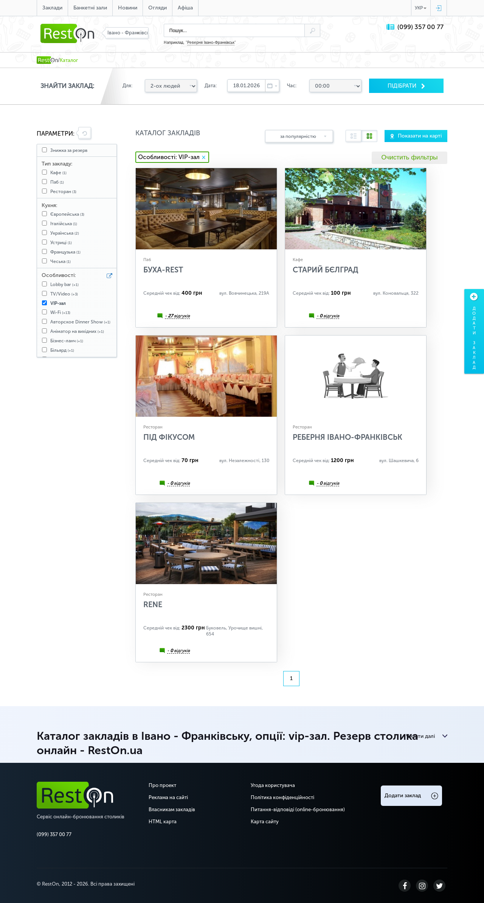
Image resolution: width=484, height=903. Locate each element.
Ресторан (63, 191)
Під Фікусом (169, 437)
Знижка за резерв (68, 150)
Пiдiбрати (403, 85)
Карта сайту (265, 821)
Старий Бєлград (325, 270)
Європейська (67, 214)
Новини (127, 8)
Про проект (162, 785)
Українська (64, 233)
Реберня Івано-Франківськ (210, 42)
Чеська (60, 261)
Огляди (157, 8)
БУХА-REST (163, 270)
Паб (57, 182)
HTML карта (163, 821)
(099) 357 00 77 (420, 27)
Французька (65, 252)
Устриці (61, 242)
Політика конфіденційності (282, 797)
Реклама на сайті (168, 797)
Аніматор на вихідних (77, 331)
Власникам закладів (172, 809)
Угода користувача (273, 785)
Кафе (58, 172)
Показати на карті (420, 136)
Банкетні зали (90, 8)
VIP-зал (58, 303)
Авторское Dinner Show (80, 322)
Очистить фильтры (409, 157)
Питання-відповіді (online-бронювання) (298, 809)
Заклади (52, 8)
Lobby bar (64, 284)
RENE (152, 604)
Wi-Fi (60, 312)
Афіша (185, 8)
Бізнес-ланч (66, 340)
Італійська (63, 223)
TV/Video (64, 294)
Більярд (62, 350)
